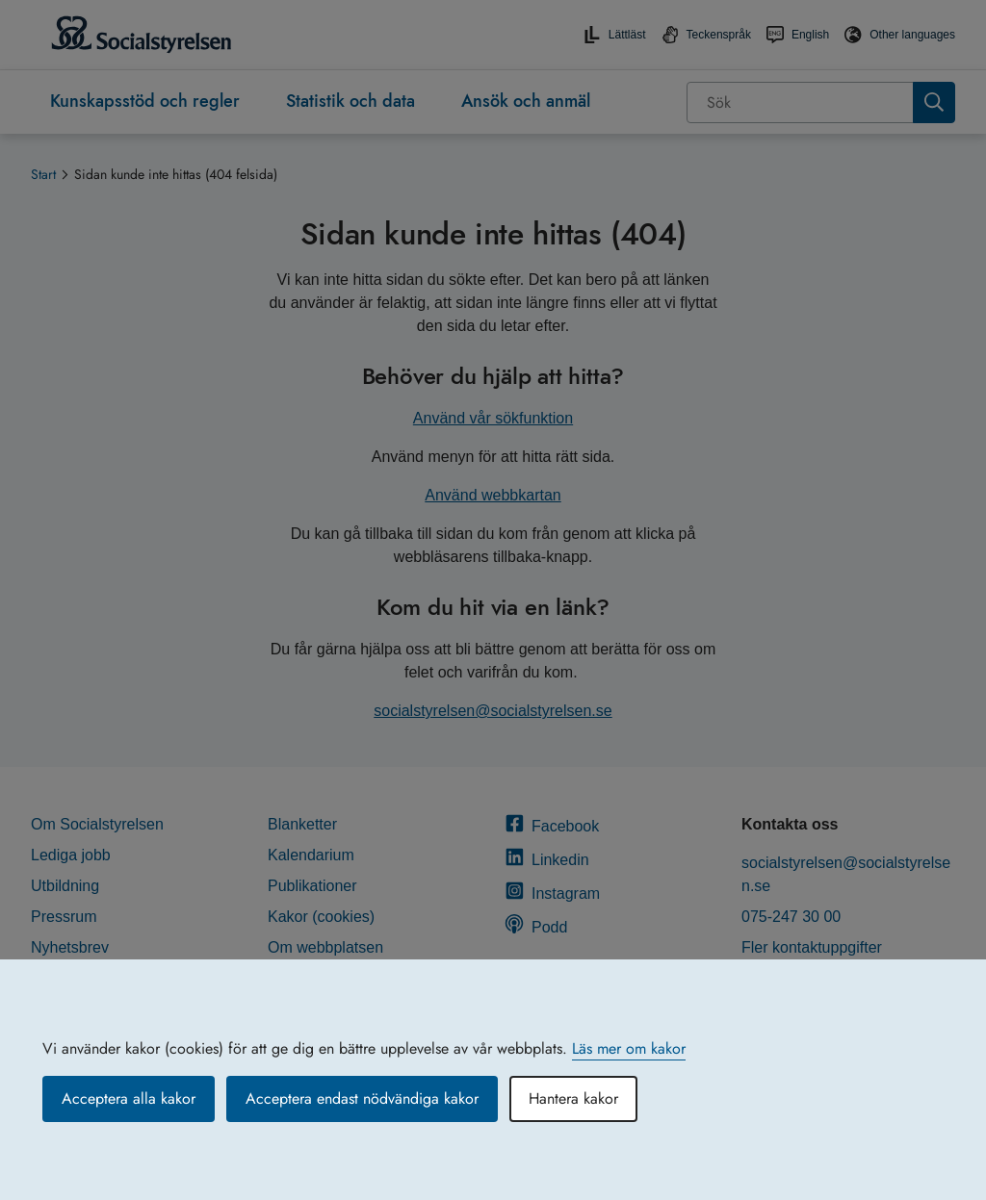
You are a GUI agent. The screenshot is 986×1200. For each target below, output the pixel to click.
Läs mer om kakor (629, 1048)
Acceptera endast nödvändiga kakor (362, 1098)
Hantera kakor (573, 1098)
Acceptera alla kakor (128, 1098)
